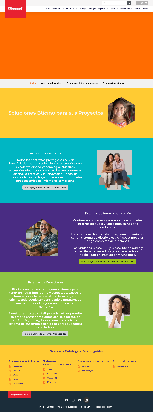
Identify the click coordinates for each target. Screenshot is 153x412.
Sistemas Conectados (113, 83)
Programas (102, 9)
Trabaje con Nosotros (104, 407)
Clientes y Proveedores (67, 407)
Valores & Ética (86, 407)
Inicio (48, 9)
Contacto (145, 9)
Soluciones (71, 9)
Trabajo (137, 9)
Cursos (114, 9)
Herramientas (126, 9)
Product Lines (58, 9)
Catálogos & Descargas (87, 9)
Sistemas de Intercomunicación (82, 83)
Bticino (32, 83)
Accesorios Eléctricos (51, 83)
